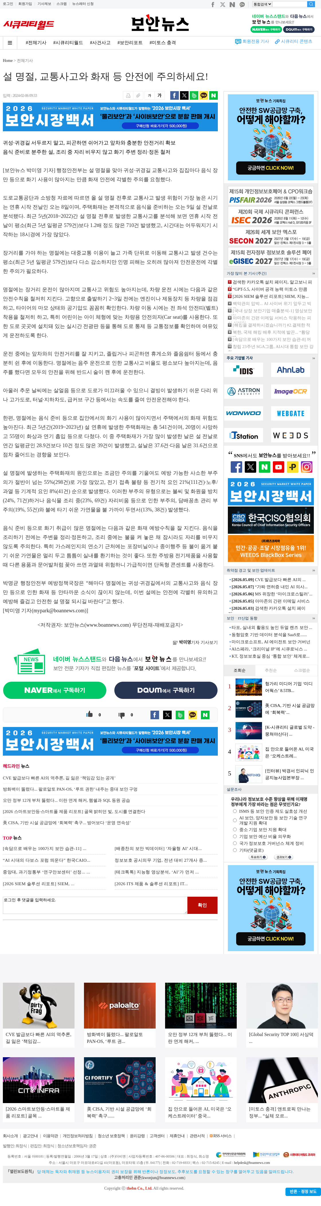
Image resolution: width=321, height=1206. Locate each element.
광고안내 (30, 1136)
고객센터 (157, 1136)
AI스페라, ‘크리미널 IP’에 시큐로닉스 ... (269, 649)
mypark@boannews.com (59, 610)
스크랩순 (302, 670)
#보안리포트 (130, 42)
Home (8, 60)
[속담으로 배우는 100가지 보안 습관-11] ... (44, 848)
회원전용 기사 (255, 41)
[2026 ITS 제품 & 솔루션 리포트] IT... (151, 883)
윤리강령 (137, 1136)
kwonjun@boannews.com (163, 1178)
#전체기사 (36, 42)
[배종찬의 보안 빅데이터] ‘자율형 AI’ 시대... (158, 848)
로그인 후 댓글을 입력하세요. (95, 905)
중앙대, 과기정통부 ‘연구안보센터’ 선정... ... (46, 872)
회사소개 (10, 1136)
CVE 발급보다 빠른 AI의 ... (269, 579)
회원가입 (25, 4)
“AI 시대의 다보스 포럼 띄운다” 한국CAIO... (46, 860)
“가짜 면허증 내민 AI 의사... (270, 587)
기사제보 (44, 4)
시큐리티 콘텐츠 (296, 41)
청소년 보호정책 (111, 1136)
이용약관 (50, 1136)
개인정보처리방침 (78, 1136)
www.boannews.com (107, 625)
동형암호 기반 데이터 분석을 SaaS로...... (269, 634)
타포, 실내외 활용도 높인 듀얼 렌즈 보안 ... (272, 627)
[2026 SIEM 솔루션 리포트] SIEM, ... (39, 883)
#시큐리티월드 (68, 42)
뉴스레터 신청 (83, 4)
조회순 (240, 670)
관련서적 (197, 1136)
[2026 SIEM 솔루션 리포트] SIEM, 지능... (271, 296)
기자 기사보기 (195, 642)
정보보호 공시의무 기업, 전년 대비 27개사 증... (161, 860)
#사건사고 (100, 42)
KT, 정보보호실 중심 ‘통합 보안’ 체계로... (271, 656)
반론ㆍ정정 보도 (303, 1192)
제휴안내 (177, 1136)
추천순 (271, 670)
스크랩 (61, 4)
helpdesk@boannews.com (252, 1163)
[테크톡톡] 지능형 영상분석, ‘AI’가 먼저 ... (157, 872)
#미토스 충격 (163, 42)
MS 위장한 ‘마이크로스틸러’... (272, 594)
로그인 (8, 4)
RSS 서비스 (222, 1136)
